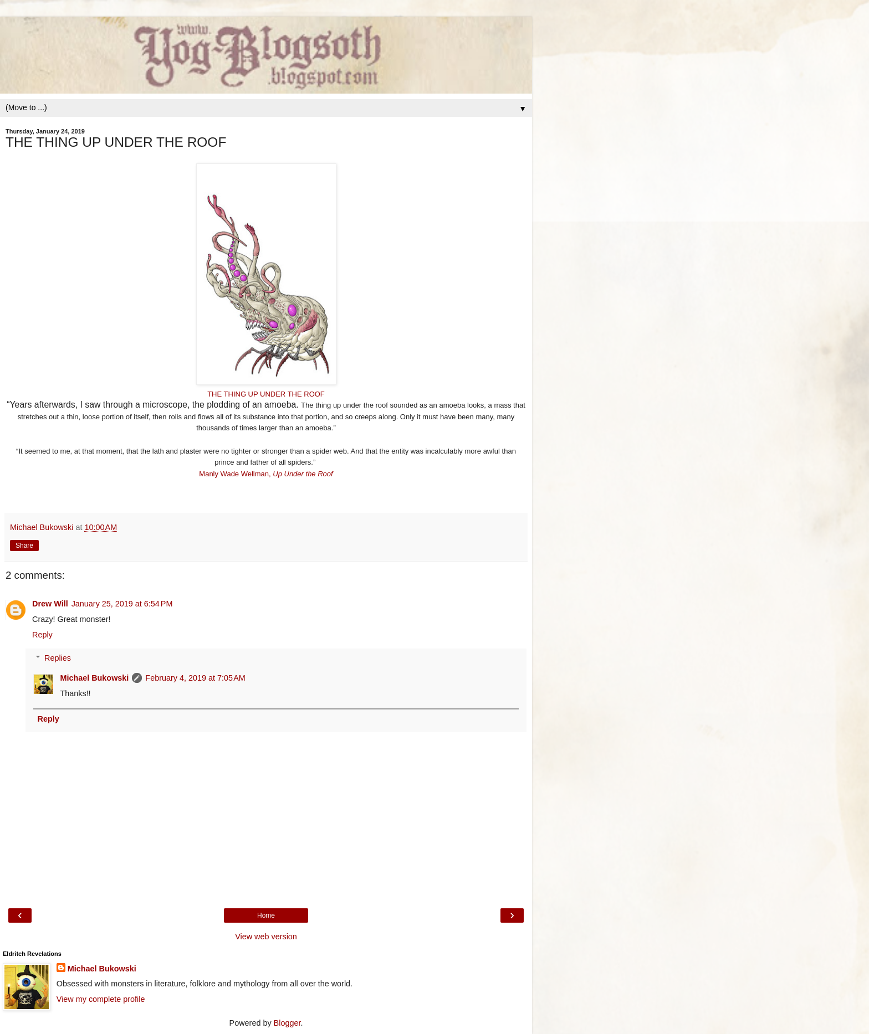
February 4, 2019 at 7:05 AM (195, 677)
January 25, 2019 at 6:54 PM (122, 603)
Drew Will (50, 603)
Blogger (287, 1022)
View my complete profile (101, 999)
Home (266, 915)
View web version (266, 936)
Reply (42, 634)
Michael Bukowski (94, 677)
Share (24, 545)
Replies (57, 658)
